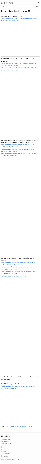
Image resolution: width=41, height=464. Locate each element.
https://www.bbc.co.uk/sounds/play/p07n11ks (14, 276)
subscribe (4, 456)
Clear (37, 6)
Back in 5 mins (7, 3)
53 (20, 426)
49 (13, 426)
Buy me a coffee (5, 443)
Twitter (3, 449)
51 (17, 426)
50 (15, 426)
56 (25, 426)
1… (10, 426)
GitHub (3, 451)
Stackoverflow (5, 453)
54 (22, 426)
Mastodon (4, 447)
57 (27, 426)
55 (24, 426)
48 (12, 426)
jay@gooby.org (5, 441)
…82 (31, 426)
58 (29, 426)
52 (19, 426)
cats (18, 459)
